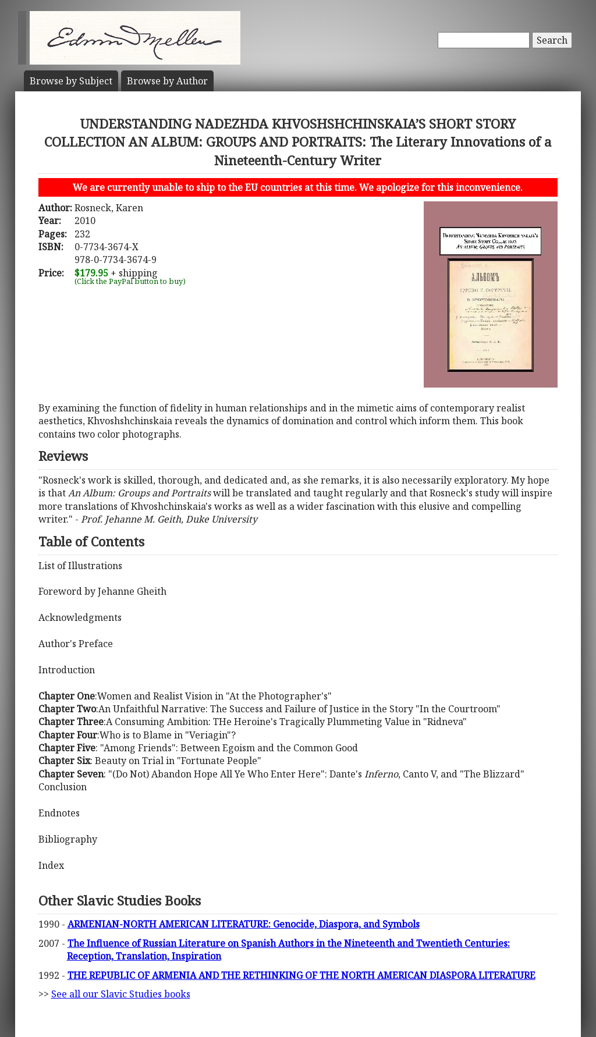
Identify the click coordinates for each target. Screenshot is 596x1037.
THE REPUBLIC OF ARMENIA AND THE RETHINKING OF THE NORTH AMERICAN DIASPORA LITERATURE (301, 975)
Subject (71, 81)
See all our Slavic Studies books (120, 994)
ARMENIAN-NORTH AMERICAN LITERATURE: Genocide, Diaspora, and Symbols (244, 924)
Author (167, 81)
